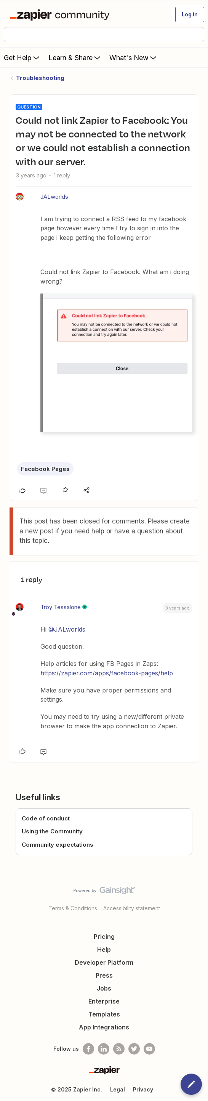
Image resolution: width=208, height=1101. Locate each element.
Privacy (143, 1089)
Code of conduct (46, 818)
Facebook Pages (45, 468)
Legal (117, 1089)
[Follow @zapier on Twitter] (134, 1049)
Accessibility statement (131, 908)
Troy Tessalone (60, 607)
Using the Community (52, 831)
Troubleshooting (40, 77)
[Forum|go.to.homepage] (61, 14)
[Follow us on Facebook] (88, 1049)
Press (104, 975)
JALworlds (54, 196)
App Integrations (104, 1027)
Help (104, 949)
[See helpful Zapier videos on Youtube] (149, 1049)
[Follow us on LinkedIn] (103, 1049)
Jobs (104, 988)
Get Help (22, 57)
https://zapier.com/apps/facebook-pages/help (106, 673)
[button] (189, 14)
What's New (133, 57)
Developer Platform (104, 962)
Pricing (104, 936)
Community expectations (57, 844)
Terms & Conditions (72, 908)
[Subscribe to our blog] (119, 1049)
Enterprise (104, 1001)
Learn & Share (75, 57)
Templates (104, 1014)
